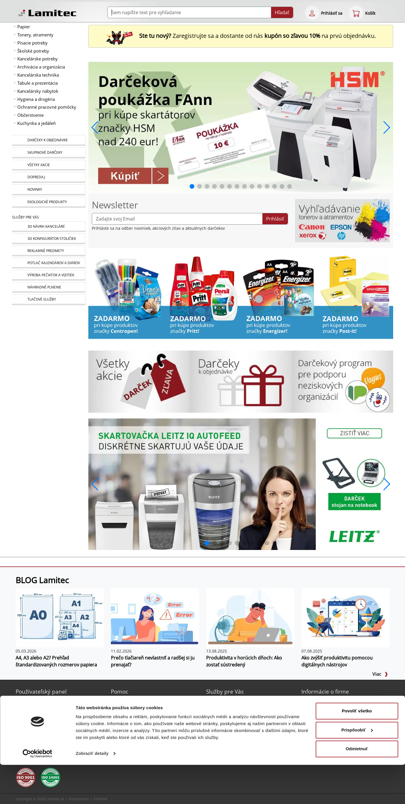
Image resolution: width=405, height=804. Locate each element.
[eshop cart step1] (356, 12)
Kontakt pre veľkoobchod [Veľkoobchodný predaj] (333, 715)
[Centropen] (126, 296)
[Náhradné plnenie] (48, 287)
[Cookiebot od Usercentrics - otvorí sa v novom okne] (37, 792)
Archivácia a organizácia (41, 67)
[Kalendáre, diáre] (48, 263)
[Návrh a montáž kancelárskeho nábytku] (48, 227)
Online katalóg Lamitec (140, 701)
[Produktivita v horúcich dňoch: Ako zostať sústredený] (250, 617)
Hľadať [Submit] (282, 12)
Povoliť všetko (357, 750)
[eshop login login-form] (312, 12)
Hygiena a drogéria (36, 99)
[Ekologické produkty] (48, 202)
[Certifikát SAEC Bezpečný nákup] (29, 732)
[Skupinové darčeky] (48, 153)
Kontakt (316, 708)
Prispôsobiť (357, 768)
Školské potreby (33, 51)
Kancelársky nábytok (37, 91)
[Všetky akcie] (48, 165)
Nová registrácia (39, 701)
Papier (23, 26)
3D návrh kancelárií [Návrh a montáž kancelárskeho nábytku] (232, 701)
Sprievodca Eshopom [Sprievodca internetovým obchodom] (138, 708)
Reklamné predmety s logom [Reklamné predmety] (241, 708)
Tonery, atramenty (35, 35)
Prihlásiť (275, 219)
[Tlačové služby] (48, 299)
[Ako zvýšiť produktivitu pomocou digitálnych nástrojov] (345, 617)
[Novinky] (48, 190)
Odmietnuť (357, 788)
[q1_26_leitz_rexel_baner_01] (240, 484)
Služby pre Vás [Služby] (25, 217)
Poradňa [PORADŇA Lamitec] (126, 722)
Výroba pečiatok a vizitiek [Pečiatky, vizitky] (238, 722)
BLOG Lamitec (42, 580)
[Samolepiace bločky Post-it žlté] (355, 296)
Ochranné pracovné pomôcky (46, 107)
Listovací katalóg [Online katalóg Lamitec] (134, 728)
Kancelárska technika (38, 75)
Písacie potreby (32, 43)
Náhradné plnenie (231, 728)
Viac (380, 674)
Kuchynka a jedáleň (36, 123)
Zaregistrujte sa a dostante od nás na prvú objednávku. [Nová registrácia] (241, 36)
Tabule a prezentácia (37, 83)
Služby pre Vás (225, 691)
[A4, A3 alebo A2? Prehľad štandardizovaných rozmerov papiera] (60, 617)
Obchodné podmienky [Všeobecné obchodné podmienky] (330, 722)
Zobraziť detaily (92, 792)
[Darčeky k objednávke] (48, 140)
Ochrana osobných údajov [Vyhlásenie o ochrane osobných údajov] (334, 728)
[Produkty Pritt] (203, 296)
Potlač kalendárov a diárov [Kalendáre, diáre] (239, 715)
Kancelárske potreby (37, 59)
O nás (314, 701)
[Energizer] (279, 296)
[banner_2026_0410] (240, 127)
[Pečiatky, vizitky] (48, 275)
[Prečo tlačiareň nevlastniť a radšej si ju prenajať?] (155, 617)
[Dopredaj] (48, 177)
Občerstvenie (30, 115)
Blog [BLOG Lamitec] (122, 715)
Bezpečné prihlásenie (44, 708)
